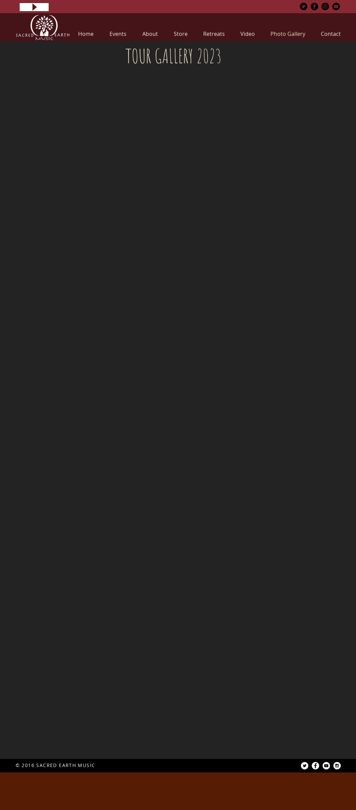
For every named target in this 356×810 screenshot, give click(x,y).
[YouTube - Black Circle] (336, 6)
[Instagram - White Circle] (337, 765)
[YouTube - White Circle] (326, 765)
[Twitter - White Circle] (304, 765)
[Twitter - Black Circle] (303, 6)
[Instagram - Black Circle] (325, 6)
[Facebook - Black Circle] (314, 6)
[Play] (34, 7)
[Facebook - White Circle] (315, 765)
